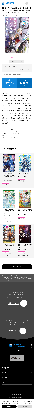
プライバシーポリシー (15, 403)
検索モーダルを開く (27, 3)
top (2, 275)
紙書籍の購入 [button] (9, 82)
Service (17, 377)
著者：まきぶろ (5, 15)
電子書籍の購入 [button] (24, 82)
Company (17, 368)
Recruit (17, 387)
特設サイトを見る (16, 61)
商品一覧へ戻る (13, 267)
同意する (9, 406)
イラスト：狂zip (15, 15)
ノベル (16, 275)
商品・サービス (9, 275)
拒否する (25, 406)
